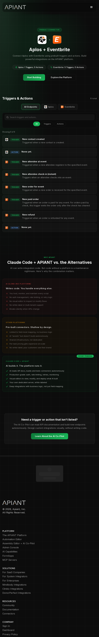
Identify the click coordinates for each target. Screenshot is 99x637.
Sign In (6, 609)
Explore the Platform (61, 77)
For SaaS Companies (13, 556)
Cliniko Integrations (12, 572)
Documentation (10, 593)
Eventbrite (68, 106)
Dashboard (8, 613)
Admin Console (10, 531)
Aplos (49, 106)
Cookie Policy (9, 622)
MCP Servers (9, 543)
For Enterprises (10, 564)
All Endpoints (30, 107)
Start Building (34, 77)
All (37, 124)
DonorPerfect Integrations (16, 576)
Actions (60, 124)
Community (8, 589)
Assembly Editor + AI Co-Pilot (18, 527)
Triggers (47, 124)
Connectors (8, 597)
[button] (91, 7)
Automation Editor (12, 523)
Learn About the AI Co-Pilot (49, 436)
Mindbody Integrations (14, 568)
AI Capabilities (9, 535)
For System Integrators (14, 560)
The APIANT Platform (14, 519)
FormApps (8, 539)
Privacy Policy (10, 618)
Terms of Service (11, 626)
